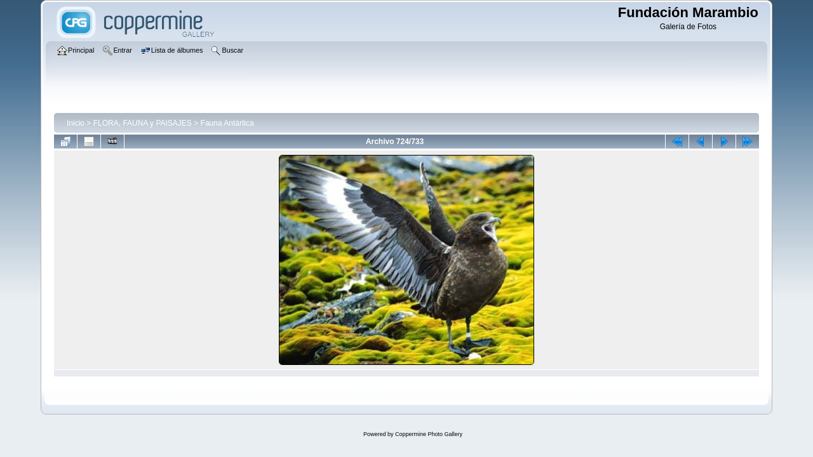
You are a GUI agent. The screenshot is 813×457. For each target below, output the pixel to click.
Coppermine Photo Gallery (428, 434)
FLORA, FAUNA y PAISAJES (142, 123)
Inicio (75, 123)
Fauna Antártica (227, 123)
